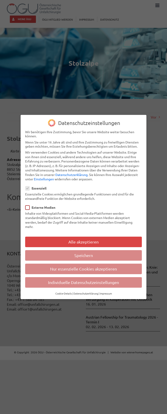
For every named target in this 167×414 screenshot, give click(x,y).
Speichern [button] (83, 255)
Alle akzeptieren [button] (83, 241)
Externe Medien (42, 207)
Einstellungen (44, 179)
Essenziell (37, 188)
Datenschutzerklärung (71, 175)
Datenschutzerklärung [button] (85, 293)
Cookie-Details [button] (63, 293)
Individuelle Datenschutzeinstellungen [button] (83, 282)
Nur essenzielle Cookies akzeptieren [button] (83, 268)
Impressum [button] (106, 293)
